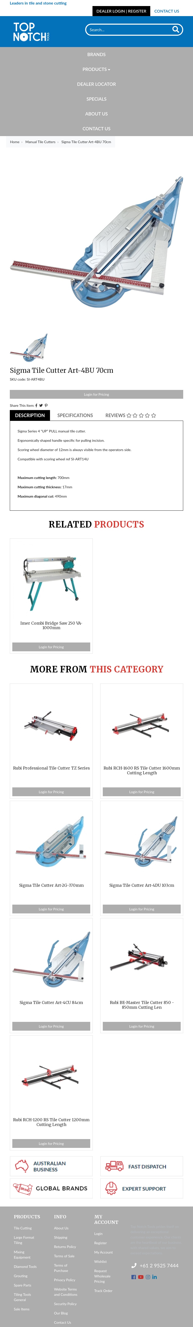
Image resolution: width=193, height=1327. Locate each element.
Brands (96, 54)
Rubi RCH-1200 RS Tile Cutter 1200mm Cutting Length (51, 1122)
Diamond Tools (25, 1266)
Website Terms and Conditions (65, 1292)
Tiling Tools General (22, 1297)
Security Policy (65, 1304)
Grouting (20, 1276)
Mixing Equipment (22, 1254)
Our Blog (61, 1313)
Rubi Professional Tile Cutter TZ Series (51, 768)
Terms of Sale (64, 1256)
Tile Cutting (23, 1228)
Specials (96, 99)
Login (98, 1233)
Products (95, 69)
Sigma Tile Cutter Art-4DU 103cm (141, 885)
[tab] (30, 415)
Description (30, 415)
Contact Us (166, 11)
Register (100, 1243)
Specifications (75, 415)
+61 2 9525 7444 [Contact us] (155, 1265)
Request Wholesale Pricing (102, 1276)
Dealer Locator (96, 84)
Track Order (103, 1291)
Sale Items (21, 1309)
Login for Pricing (96, 394)
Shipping (60, 1237)
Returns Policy (65, 1246)
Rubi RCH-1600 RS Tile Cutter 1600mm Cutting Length (142, 770)
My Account (103, 1252)
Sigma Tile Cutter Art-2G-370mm (51, 885)
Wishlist (100, 1261)
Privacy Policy (64, 1280)
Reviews (131, 415)
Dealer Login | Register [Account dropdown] (121, 11)
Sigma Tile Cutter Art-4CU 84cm (51, 1002)
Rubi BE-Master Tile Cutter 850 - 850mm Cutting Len (142, 1005)
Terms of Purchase (61, 1268)
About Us (96, 113)
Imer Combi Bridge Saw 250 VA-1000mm (51, 625)
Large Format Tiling (24, 1240)
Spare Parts (22, 1285)
